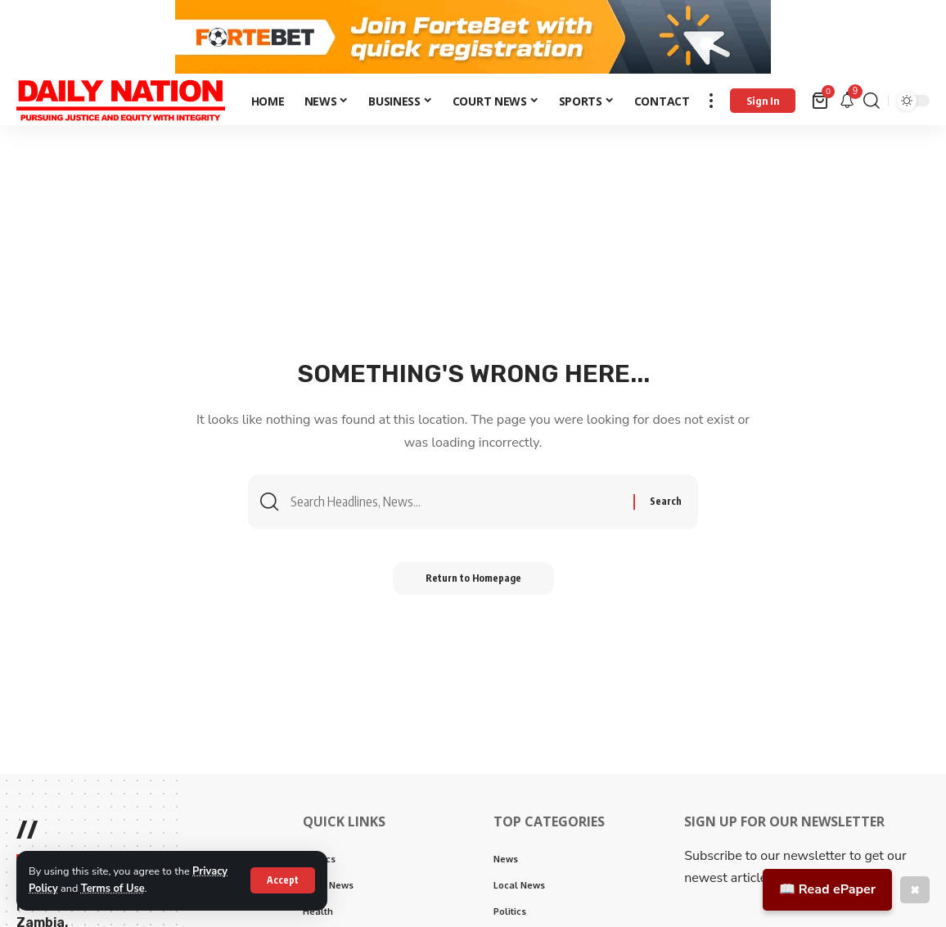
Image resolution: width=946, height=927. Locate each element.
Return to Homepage (473, 578)
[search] (871, 100)
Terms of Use (113, 888)
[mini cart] (821, 101)
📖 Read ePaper (827, 889)
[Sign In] (762, 100)
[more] (711, 100)
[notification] (847, 101)
